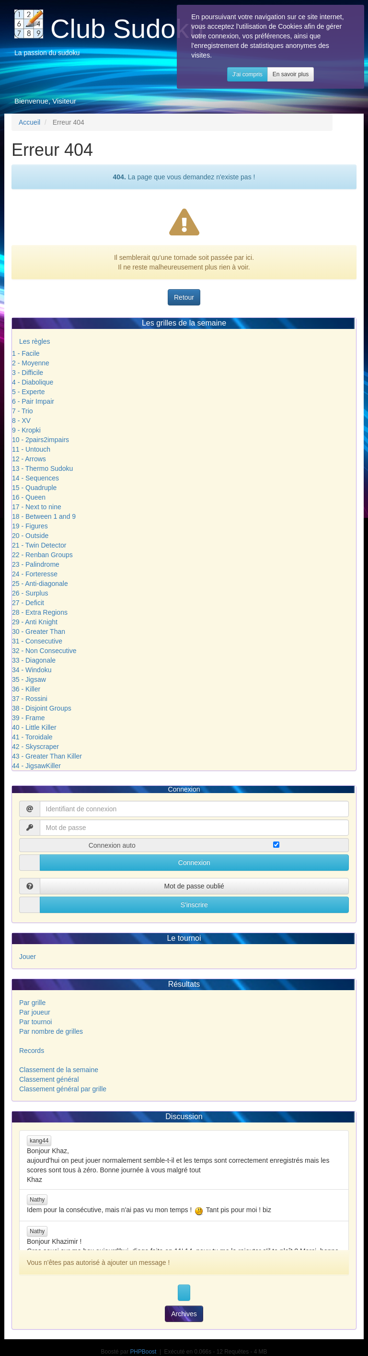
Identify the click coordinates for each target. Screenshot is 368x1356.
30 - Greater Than (38, 631)
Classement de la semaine (58, 1070)
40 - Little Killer (34, 727)
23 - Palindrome (35, 564)
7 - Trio (22, 411)
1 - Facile (26, 353)
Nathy (37, 1199)
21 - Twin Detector (39, 545)
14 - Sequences (35, 478)
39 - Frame (28, 718)
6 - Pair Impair (33, 401)
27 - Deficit (28, 603)
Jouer (27, 956)
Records (31, 1050)
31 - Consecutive (37, 641)
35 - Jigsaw (29, 679)
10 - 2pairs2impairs (40, 440)
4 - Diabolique (32, 382)
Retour (184, 297)
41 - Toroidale (32, 737)
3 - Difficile (27, 372)
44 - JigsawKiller (36, 766)
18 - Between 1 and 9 (44, 516)
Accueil (29, 122)
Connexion (194, 862)
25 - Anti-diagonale (40, 583)
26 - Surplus (30, 593)
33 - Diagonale (34, 660)
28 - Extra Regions (40, 612)
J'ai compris (267, 84)
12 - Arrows (29, 459)
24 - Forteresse (35, 574)
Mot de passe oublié (194, 886)
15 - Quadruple (34, 487)
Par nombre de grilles (51, 1031)
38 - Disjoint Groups (41, 708)
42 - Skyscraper (35, 746)
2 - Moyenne (30, 363)
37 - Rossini (29, 698)
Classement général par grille (62, 1089)
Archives (184, 1314)
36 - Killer (26, 689)
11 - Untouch (31, 449)
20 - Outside (30, 535)
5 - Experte (28, 392)
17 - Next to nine (36, 507)
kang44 (39, 1140)
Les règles (34, 341)
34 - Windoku (31, 670)
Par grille (32, 1002)
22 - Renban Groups (42, 555)
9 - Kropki (26, 430)
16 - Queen (29, 497)
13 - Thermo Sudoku (42, 468)
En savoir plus (310, 84)
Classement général (49, 1079)
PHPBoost (143, 1351)
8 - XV (21, 420)
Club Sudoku (127, 28)
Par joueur (34, 1012)
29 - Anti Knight (35, 622)
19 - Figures (30, 526)
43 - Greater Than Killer (47, 756)
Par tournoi (35, 1022)
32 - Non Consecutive (44, 651)
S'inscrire (194, 905)
